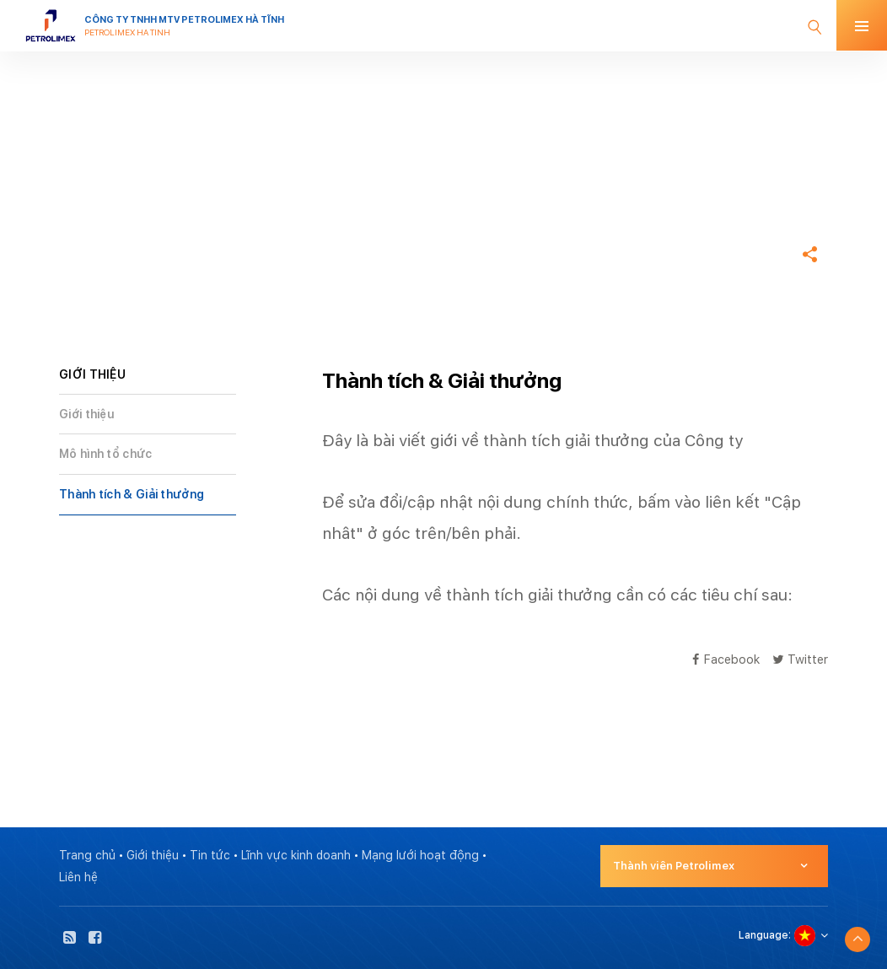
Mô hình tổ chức (106, 453)
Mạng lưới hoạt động (420, 855)
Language (763, 935)
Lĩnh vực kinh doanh (296, 855)
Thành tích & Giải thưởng (131, 494)
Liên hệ (78, 877)
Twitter (800, 659)
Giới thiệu (86, 414)
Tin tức (210, 855)
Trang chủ (89, 203)
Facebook (726, 659)
